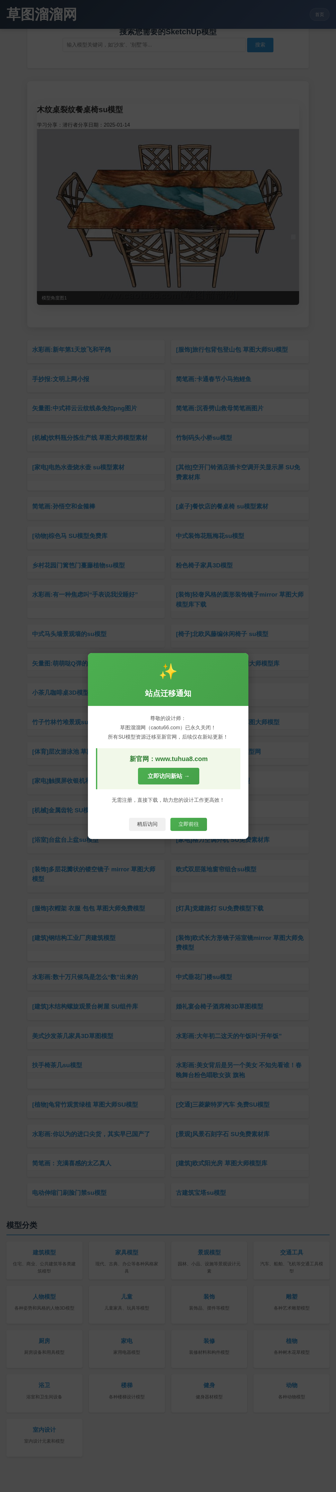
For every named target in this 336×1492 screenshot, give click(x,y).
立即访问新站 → (169, 776)
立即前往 (188, 824)
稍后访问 (147, 824)
